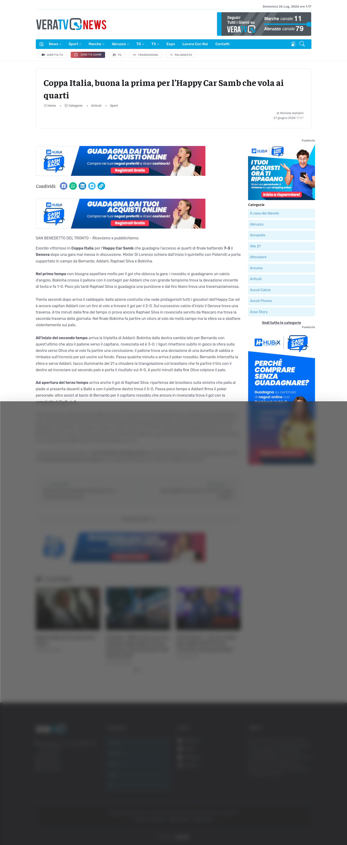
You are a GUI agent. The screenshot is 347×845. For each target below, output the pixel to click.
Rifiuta (299, 799)
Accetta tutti (299, 768)
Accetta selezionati (299, 784)
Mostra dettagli (257, 828)
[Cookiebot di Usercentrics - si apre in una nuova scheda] (40, 828)
